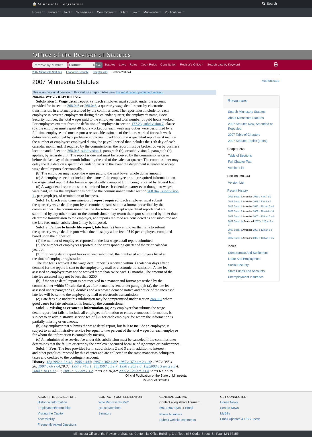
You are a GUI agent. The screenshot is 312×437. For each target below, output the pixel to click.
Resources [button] (237, 100)
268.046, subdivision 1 (84, 151)
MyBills (225, 413)
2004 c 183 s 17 (44, 371)
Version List (236, 168)
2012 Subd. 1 (235, 206)
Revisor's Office (190, 64)
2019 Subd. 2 (235, 196)
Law (135, 12)
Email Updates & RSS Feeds (240, 419)
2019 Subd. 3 (235, 201)
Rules (133, 64)
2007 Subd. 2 (235, 229)
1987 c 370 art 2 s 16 (135, 362)
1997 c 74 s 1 (82, 366)
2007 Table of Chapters (244, 134)
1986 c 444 (82, 362)
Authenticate (270, 80)
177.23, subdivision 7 (147, 124)
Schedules (83, 12)
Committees (105, 12)
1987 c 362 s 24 (105, 362)
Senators (105, 413)
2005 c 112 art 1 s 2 (78, 371)
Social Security (238, 265)
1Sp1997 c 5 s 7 (105, 366)
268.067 (156, 299)
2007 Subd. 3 (235, 238)
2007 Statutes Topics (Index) (247, 141)
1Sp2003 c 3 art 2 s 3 (159, 366)
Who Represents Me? (114, 402)
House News (229, 402)
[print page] (276, 64)
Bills (122, 12)
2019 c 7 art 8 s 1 (262, 201)
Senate (52, 12)
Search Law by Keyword (223, 64)
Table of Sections (240, 155)
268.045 (73, 106)
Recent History (237, 190)
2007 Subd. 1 (235, 216)
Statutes (109, 64)
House (36, 12)
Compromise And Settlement (248, 252)
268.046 (90, 106)
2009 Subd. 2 (235, 211)
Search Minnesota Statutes (246, 111)
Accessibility (46, 419)
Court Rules (149, 64)
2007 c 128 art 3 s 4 (263, 216)
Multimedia (151, 12)
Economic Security (77, 72)
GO (99, 65)
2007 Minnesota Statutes (47, 72)
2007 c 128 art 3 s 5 (263, 238)
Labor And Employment (244, 259)
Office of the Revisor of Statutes (82, 54)
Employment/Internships (54, 408)
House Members (110, 408)
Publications (173, 12)
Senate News (229, 408)
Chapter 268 (100, 72)
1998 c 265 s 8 (131, 366)
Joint (67, 12)
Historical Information (52, 402)
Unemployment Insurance (246, 277)
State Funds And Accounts (246, 271)
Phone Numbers (170, 414)
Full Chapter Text (240, 161)
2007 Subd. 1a (235, 221)
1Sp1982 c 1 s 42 (59, 362)
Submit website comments (177, 420)
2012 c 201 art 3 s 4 (263, 206)
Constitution (168, 64)
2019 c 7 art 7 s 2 (262, 196)
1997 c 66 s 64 (49, 366)
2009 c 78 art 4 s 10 (263, 211)
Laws (122, 64)
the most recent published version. (139, 92)
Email (189, 408)
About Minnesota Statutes (246, 118)
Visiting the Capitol (51, 413)
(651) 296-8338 (170, 408)
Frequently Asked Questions (57, 424)
